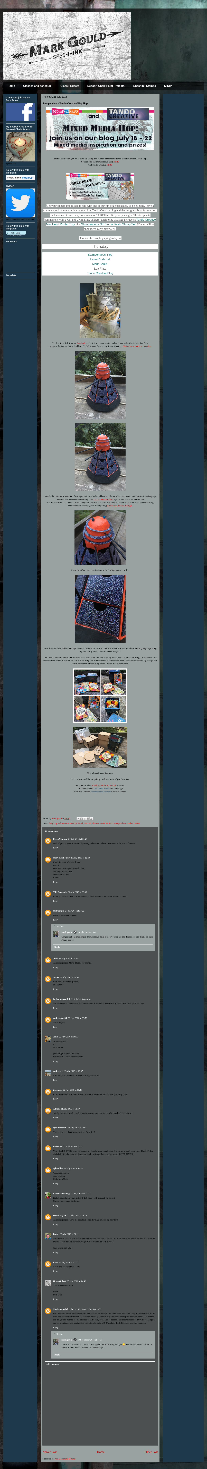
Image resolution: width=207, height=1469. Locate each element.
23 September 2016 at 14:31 (90, 1339)
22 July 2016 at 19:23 (77, 1215)
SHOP (168, 85)
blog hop (53, 823)
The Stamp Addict (101, 788)
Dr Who (109, 823)
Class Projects (69, 85)
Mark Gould (99, 264)
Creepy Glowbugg (61, 1193)
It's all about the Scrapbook (104, 785)
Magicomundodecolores (64, 1309)
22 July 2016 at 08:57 (73, 1071)
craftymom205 (60, 1018)
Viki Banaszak (60, 892)
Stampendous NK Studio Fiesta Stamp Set (108, 224)
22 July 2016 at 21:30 (68, 1262)
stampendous (120, 823)
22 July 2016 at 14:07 (77, 1127)
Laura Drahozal (100, 259)
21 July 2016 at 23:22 (74, 910)
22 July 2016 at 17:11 (73, 1168)
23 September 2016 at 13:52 (89, 1309)
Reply (55, 847)
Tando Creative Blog (100, 273)
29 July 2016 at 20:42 (87, 932)
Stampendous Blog (100, 254)
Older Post (151, 1452)
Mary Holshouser (61, 857)
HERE (116, 161)
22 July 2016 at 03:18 (80, 999)
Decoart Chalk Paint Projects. (106, 85)
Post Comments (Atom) (65, 1458)
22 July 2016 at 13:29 (70, 1108)
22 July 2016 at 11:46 (72, 1090)
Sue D (56, 977)
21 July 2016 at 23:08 (77, 892)
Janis (55, 1036)
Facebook (81, 343)
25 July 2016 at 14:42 (76, 1281)
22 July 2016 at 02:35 (69, 977)
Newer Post (49, 1452)
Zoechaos (57, 1090)
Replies (60, 926)
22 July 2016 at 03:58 (77, 1018)
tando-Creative (133, 823)
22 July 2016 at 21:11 (69, 1234)
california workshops (67, 823)
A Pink (56, 1108)
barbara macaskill (61, 999)
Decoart (87, 823)
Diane (56, 1234)
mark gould (66, 932)
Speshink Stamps (144, 85)
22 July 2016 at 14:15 (72, 1146)
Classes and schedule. (37, 85)
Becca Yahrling (60, 839)
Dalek (80, 823)
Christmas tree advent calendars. (137, 346)
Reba (55, 1262)
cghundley (58, 1168)
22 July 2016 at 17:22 (80, 1193)
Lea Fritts (100, 268)
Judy (55, 958)
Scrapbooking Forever (100, 791)
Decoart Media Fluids (103, 499)
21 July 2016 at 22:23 (80, 857)
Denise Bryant (60, 1215)
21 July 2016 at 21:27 (78, 839)
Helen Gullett (59, 1281)
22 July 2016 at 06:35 (68, 1036)
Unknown (57, 1146)
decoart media (98, 823)
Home (11, 85)
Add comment (52, 1364)
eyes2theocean (60, 1127)
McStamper (58, 910)
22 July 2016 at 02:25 (68, 958)
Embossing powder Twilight (119, 505)
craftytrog (58, 1071)
